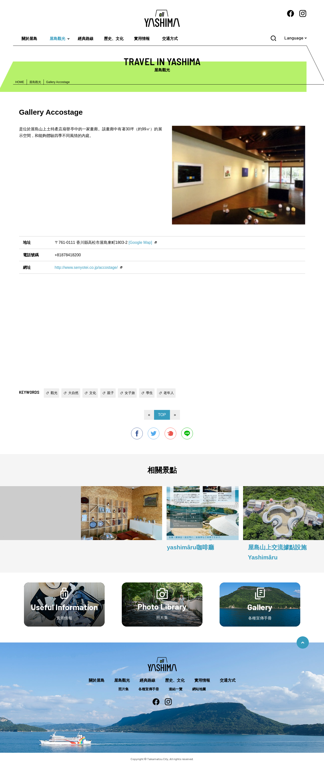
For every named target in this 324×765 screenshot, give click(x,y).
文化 (92, 393)
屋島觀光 (57, 39)
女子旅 (130, 393)
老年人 (169, 393)
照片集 (123, 689)
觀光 (54, 393)
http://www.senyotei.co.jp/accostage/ (86, 267)
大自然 (73, 393)
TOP (162, 415)
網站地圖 (199, 689)
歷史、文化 (113, 39)
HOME (19, 82)
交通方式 (170, 39)
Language (293, 38)
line (187, 433)
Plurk (170, 433)
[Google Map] (140, 242)
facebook (137, 433)
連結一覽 (175, 689)
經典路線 (85, 39)
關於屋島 (29, 39)
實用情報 (142, 39)
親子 (110, 393)
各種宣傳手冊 (148, 689)
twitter (153, 433)
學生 (149, 393)
